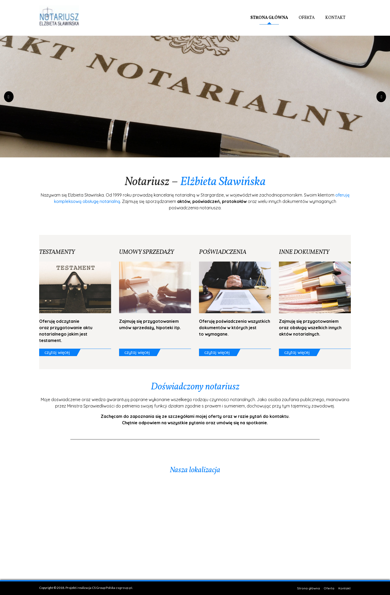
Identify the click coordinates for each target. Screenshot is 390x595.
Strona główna (269, 18)
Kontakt (335, 18)
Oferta (307, 18)
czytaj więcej (57, 352)
